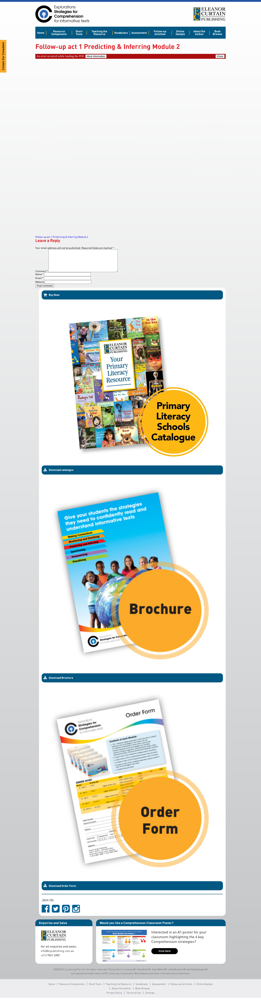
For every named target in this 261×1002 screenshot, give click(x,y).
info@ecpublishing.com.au (57, 955)
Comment (41, 275)
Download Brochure (58, 682)
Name (39, 278)
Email (39, 282)
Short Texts (79, 33)
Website (39, 286)
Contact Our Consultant (3, 56)
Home (40, 32)
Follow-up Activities (160, 33)
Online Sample (180, 33)
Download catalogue (58, 474)
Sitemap (149, 997)
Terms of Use (133, 997)
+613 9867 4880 (50, 959)
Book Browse (217, 33)
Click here (165, 955)
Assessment (139, 32)
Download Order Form (60, 890)
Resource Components (59, 33)
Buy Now (51, 299)
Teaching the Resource (99, 33)
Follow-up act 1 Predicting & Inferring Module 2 (61, 236)
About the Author (199, 33)
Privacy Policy (114, 997)
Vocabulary (121, 32)
